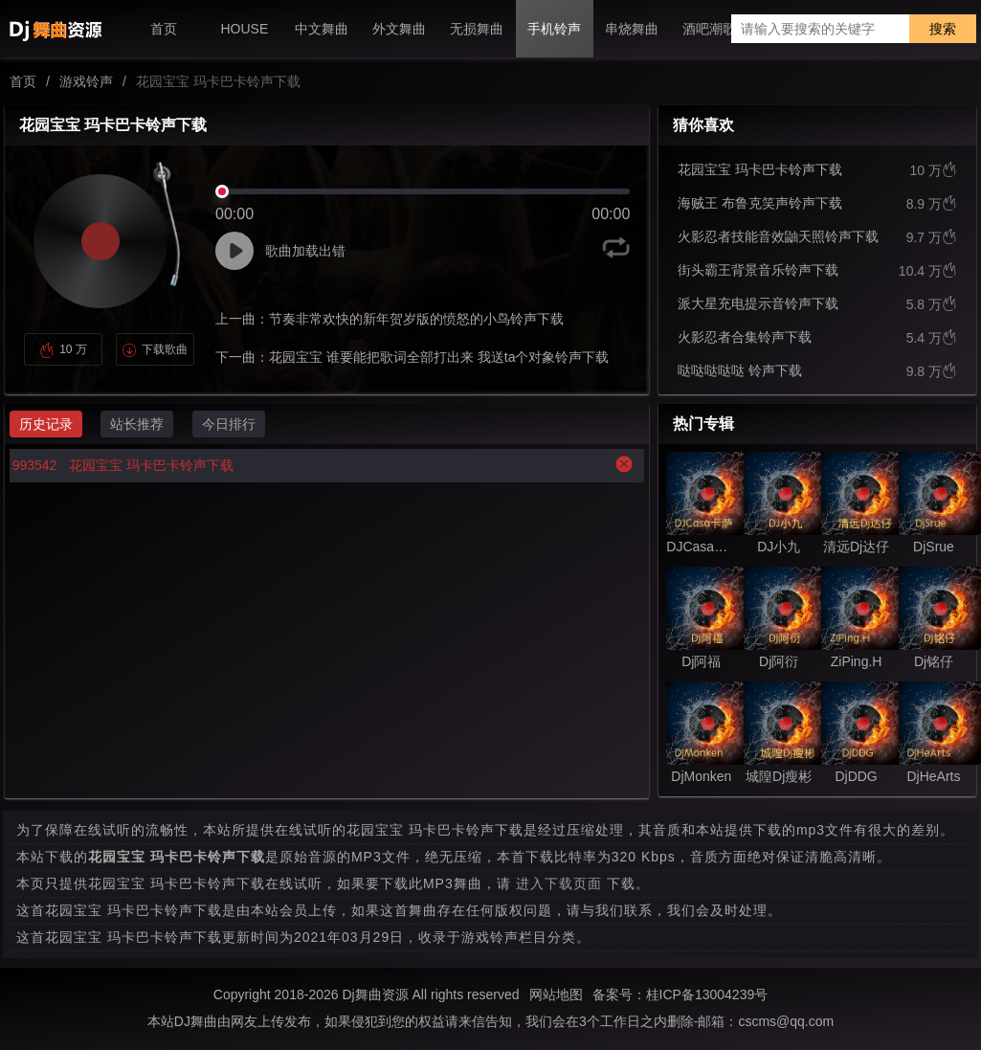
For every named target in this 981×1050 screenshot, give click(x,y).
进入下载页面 (559, 883)
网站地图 (556, 994)
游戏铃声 (86, 81)
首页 (23, 81)
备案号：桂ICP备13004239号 (680, 994)
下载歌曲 (155, 349)
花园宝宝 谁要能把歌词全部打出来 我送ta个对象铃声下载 (439, 357)
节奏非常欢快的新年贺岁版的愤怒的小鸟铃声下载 (416, 318)
